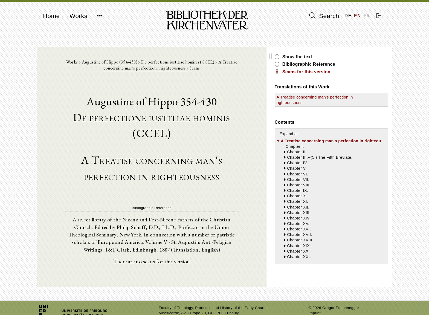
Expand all (325, 134)
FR (366, 15)
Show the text (334, 56)
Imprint (315, 297)
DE (348, 15)
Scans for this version (343, 72)
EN (357, 15)
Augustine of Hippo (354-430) (112, 63)
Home (51, 16)
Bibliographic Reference (345, 64)
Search (324, 15)
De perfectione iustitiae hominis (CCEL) (180, 63)
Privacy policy (321, 302)
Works (78, 16)
